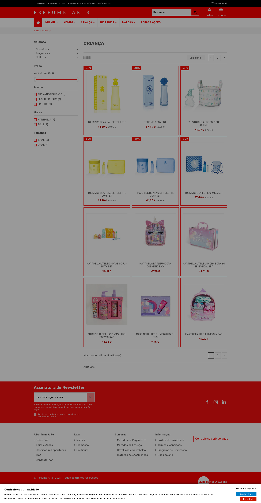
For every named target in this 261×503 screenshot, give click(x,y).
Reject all (248, 499)
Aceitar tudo (246, 494)
